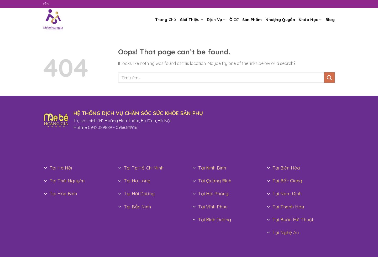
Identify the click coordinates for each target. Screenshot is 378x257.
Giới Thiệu (191, 19)
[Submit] (329, 77)
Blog (330, 19)
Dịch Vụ (216, 19)
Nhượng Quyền (280, 19)
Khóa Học (310, 19)
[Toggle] (45, 168)
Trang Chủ (165, 19)
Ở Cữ (234, 19)
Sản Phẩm (252, 19)
